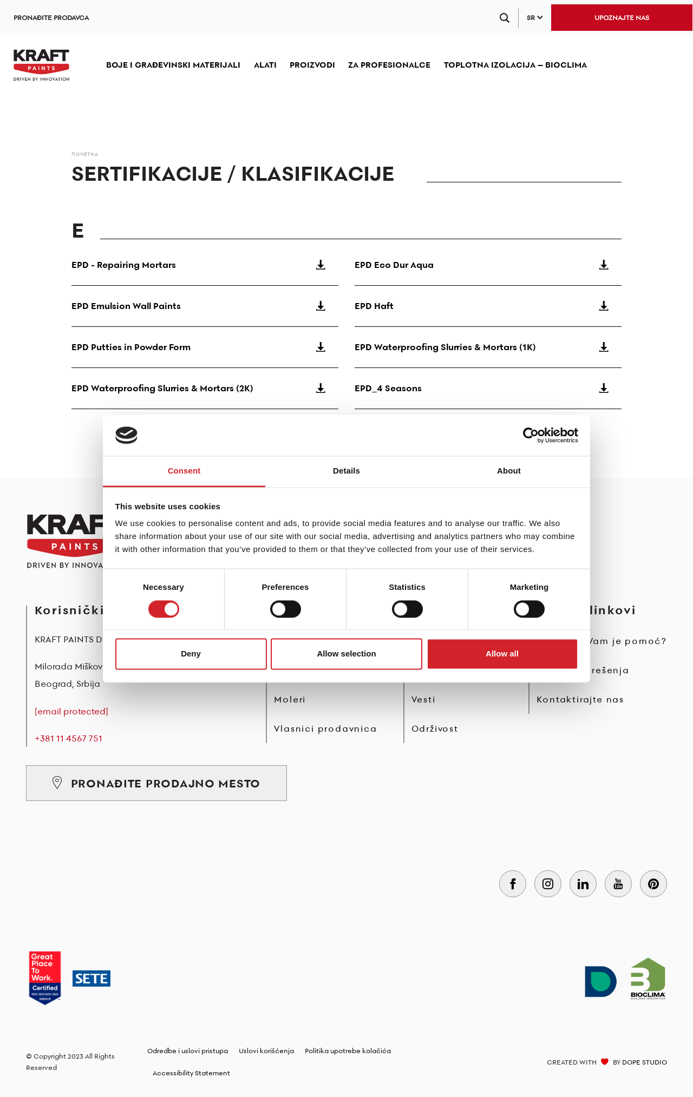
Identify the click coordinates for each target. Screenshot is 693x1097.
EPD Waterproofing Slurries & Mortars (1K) (488, 347)
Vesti (423, 699)
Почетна (85, 153)
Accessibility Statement (191, 1073)
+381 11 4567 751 (68, 738)
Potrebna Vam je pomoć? (602, 641)
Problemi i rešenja (583, 670)
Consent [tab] (184, 471)
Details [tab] (346, 471)
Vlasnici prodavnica (325, 728)
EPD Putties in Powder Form (204, 347)
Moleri (290, 699)
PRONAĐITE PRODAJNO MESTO (156, 783)
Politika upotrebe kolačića (348, 1050)
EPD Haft (488, 306)
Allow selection (346, 654)
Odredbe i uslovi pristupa (187, 1050)
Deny (191, 654)
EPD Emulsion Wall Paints (204, 306)
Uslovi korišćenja (266, 1050)
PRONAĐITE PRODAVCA (51, 17)
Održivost (435, 728)
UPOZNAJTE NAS (621, 17)
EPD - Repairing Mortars (204, 265)
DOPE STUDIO (644, 1062)
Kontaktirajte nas (580, 699)
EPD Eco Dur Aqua (488, 265)
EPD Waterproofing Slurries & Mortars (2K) (204, 388)
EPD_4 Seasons (488, 388)
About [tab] (509, 471)
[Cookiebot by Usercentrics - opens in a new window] (530, 435)
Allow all (502, 654)
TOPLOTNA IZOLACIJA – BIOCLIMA (515, 64)
